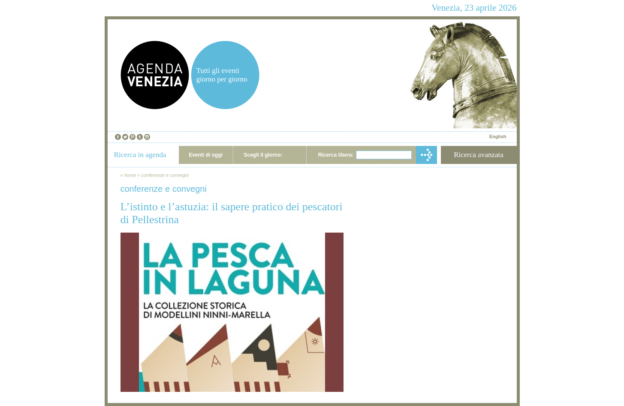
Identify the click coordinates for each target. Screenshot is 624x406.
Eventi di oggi (206, 155)
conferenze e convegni (165, 175)
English (497, 136)
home (130, 175)
